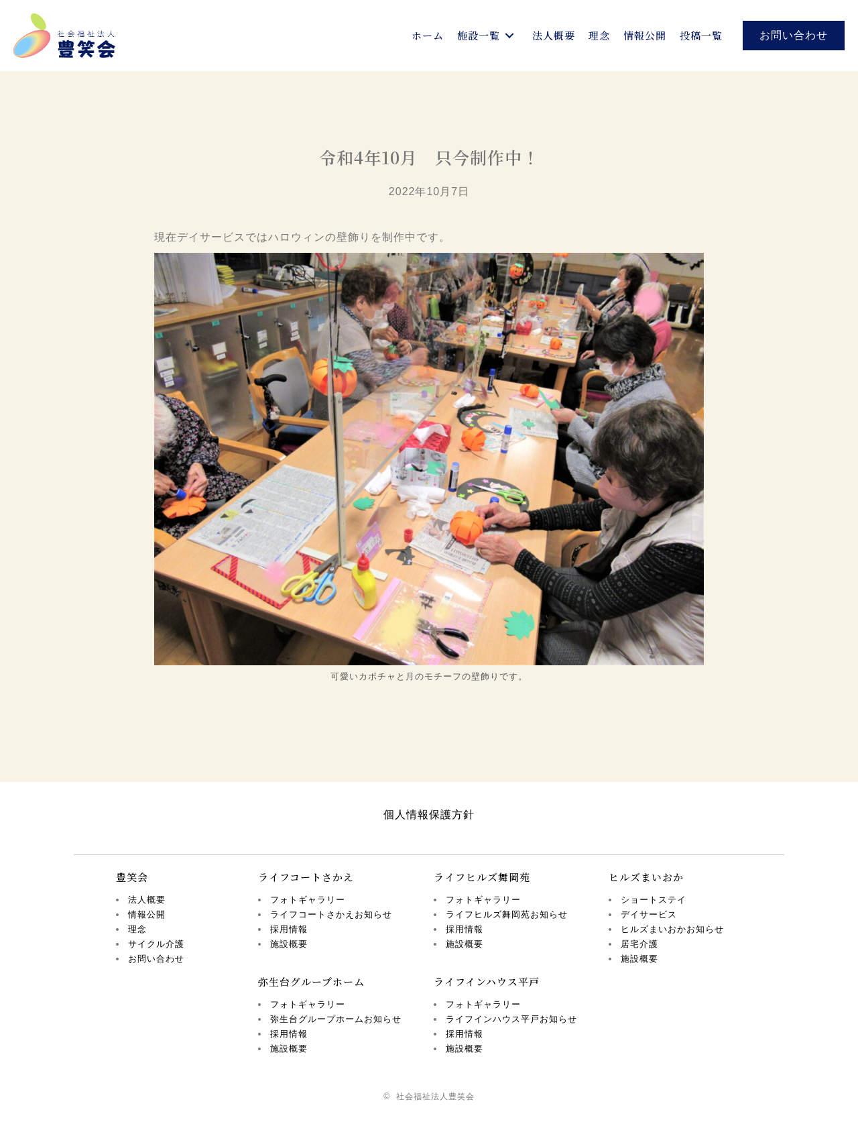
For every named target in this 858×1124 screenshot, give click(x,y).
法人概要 (147, 900)
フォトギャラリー (307, 900)
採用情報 (289, 929)
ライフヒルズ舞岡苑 (482, 877)
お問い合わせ (156, 959)
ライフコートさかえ (306, 877)
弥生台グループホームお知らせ (336, 1019)
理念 (137, 929)
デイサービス (649, 914)
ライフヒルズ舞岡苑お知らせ (507, 914)
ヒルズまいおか (646, 877)
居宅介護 (639, 944)
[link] (427, 35)
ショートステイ (653, 900)
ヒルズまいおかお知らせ (672, 929)
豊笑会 (132, 877)
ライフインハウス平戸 (487, 981)
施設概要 (289, 944)
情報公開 (147, 914)
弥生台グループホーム (311, 981)
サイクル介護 (156, 944)
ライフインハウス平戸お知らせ (511, 1019)
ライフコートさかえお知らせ (331, 914)
